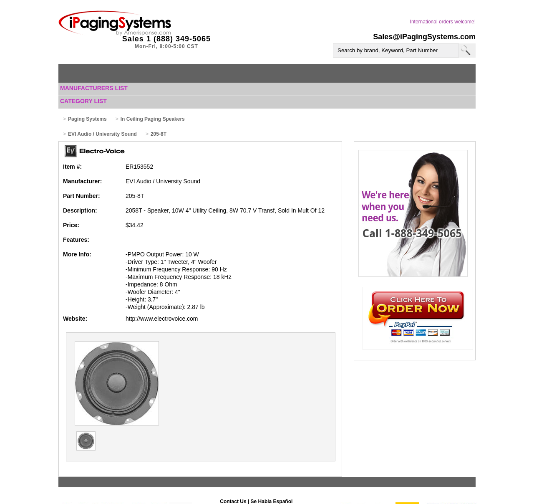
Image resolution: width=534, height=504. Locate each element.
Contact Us (233, 474)
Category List (83, 101)
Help (224, 490)
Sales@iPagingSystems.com (424, 37)
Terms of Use (249, 490)
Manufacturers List (94, 88)
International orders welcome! (443, 22)
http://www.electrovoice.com (162, 318)
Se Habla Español (272, 474)
